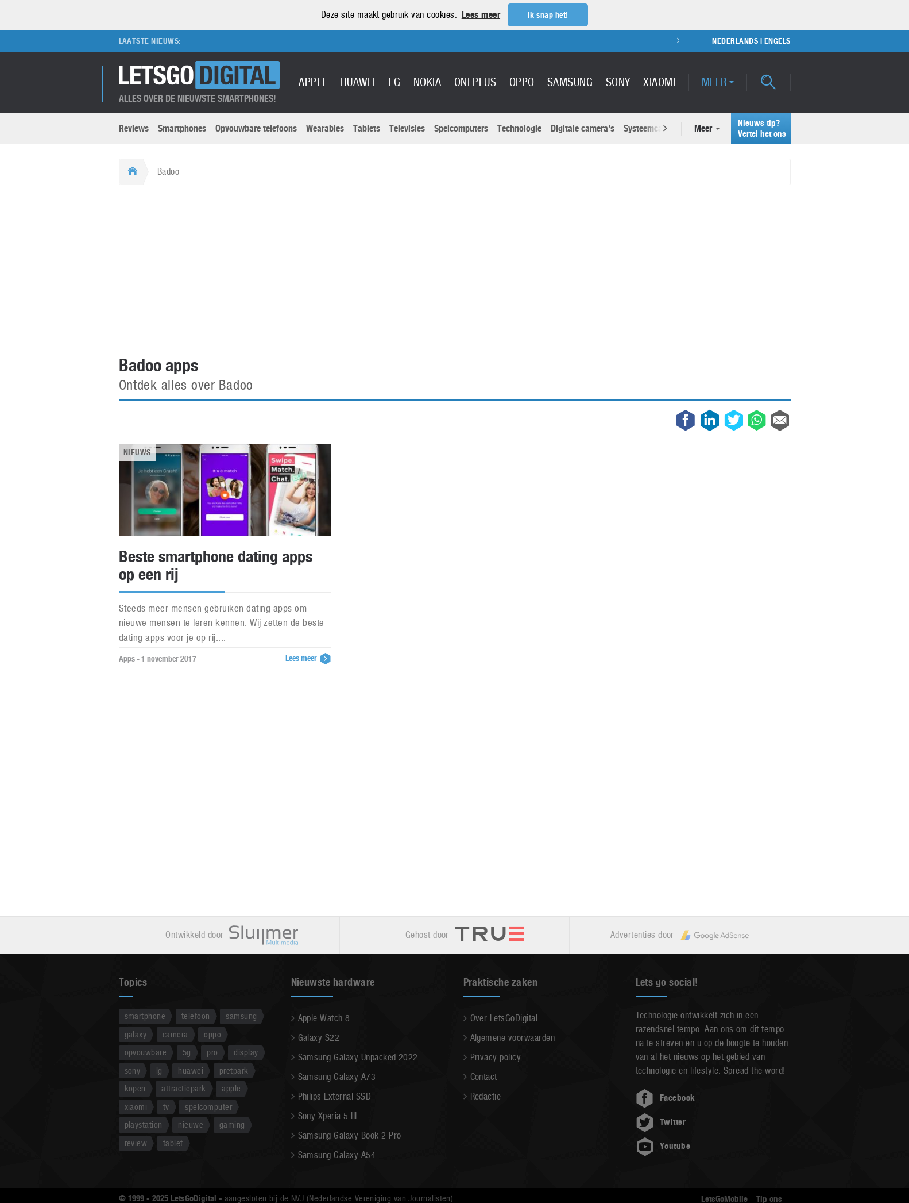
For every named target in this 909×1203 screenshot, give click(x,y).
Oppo (522, 82)
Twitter (661, 1121)
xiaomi (136, 1106)
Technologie (519, 127)
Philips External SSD (335, 1095)
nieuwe (190, 1124)
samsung (241, 1015)
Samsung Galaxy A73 (337, 1076)
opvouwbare (146, 1051)
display (246, 1051)
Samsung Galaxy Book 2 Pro (349, 1134)
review (136, 1142)
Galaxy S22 (319, 1037)
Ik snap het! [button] (548, 15)
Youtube (663, 1145)
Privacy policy (495, 1056)
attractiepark (183, 1088)
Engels (777, 40)
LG (394, 82)
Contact (483, 1076)
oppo (212, 1034)
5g (187, 1051)
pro (212, 1051)
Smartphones (182, 127)
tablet (173, 1142)
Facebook (665, 1097)
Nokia (427, 82)
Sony (618, 82)
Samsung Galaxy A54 (337, 1154)
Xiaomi (659, 82)
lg (159, 1070)
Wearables (325, 127)
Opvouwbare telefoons (256, 127)
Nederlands (735, 40)
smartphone (145, 1015)
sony (133, 1070)
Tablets (366, 127)
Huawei (358, 82)
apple (231, 1088)
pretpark (234, 1070)
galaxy (136, 1034)
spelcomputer (208, 1106)
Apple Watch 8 (324, 1017)
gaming (232, 1124)
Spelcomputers (461, 127)
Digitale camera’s (582, 127)
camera (175, 1034)
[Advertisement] (454, 271)
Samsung (570, 82)
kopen (135, 1088)
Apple (313, 82)
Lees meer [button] (481, 14)
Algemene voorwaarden (512, 1037)
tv (166, 1106)
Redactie (485, 1095)
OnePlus (475, 82)
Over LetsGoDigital (504, 1017)
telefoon (195, 1015)
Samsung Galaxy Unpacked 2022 (358, 1056)
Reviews (134, 127)
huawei (190, 1070)
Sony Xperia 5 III (327, 1115)
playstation (144, 1124)
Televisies (407, 127)
